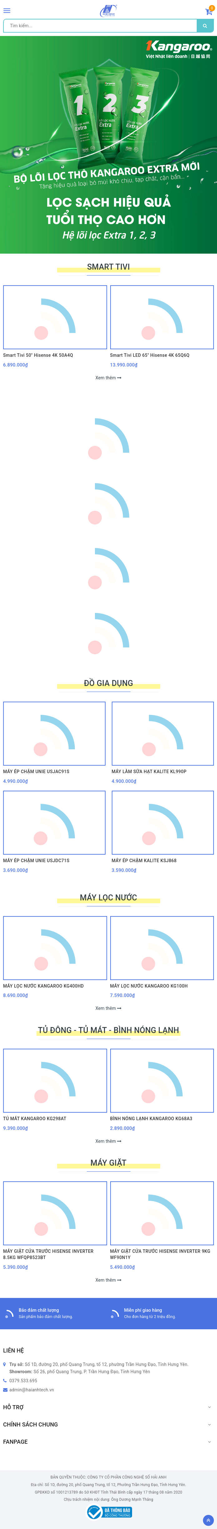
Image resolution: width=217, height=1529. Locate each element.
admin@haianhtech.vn (31, 1389)
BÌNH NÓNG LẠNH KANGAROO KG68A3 (151, 1118)
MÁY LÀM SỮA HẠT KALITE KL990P (149, 771)
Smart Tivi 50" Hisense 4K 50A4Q (38, 355)
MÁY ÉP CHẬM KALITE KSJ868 (144, 860)
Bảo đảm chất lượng (39, 1310)
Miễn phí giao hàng (143, 1310)
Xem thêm (109, 377)
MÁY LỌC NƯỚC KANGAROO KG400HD (43, 986)
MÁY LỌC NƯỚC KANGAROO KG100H (149, 986)
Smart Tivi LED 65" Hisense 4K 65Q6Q (150, 355)
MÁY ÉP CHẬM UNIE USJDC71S (36, 860)
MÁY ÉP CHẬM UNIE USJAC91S (36, 771)
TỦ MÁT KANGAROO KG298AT (35, 1118)
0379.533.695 (23, 1380)
